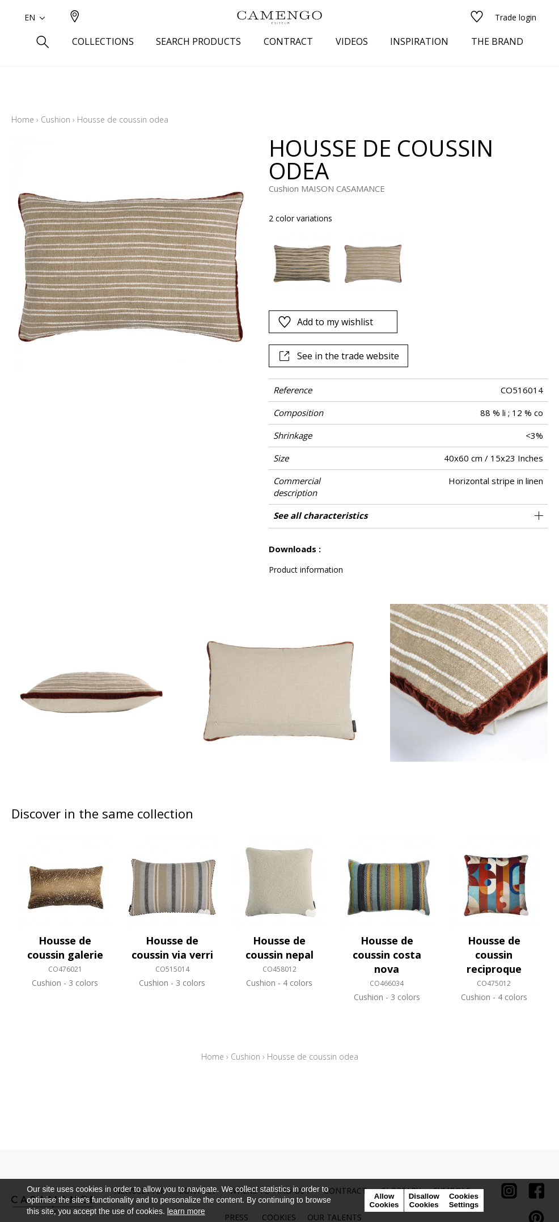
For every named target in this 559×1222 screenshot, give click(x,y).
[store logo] (279, 35)
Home (22, 119)
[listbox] (402, 261)
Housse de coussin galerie (65, 947)
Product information (306, 569)
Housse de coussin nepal (279, 947)
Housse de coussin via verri (172, 947)
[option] (301, 261)
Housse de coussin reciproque (494, 955)
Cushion (55, 119)
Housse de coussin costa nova (387, 955)
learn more (186, 1211)
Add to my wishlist (325, 322)
